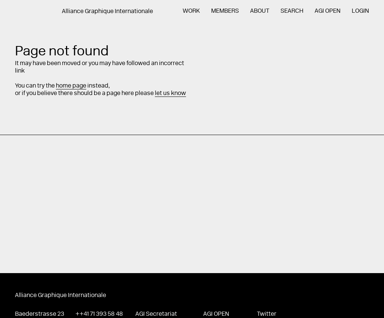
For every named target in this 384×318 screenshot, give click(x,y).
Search (291, 11)
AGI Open (327, 11)
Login (360, 11)
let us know (170, 94)
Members (225, 11)
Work (191, 11)
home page (71, 86)
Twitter (266, 314)
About (259, 11)
